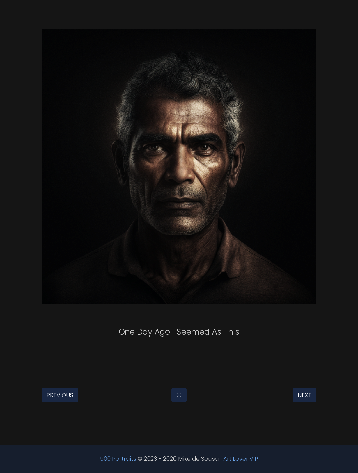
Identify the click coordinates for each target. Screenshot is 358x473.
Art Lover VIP (240, 459)
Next (304, 395)
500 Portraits (118, 459)
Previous (60, 395)
